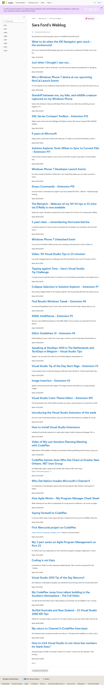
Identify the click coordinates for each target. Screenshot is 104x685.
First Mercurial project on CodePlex (54, 527)
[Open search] (95, 2)
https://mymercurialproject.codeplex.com (46, 532)
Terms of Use (71, 684)
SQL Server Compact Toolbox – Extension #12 (60, 116)
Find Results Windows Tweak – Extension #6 (59, 301)
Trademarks (80, 684)
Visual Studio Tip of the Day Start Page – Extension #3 (65, 366)
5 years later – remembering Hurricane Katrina (60, 222)
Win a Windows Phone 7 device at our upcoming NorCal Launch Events (62, 78)
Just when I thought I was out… (51, 62)
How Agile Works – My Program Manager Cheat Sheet (65, 498)
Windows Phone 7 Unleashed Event (53, 239)
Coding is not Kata (43, 560)
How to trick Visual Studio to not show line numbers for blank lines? (64, 644)
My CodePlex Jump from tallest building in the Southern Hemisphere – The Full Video (61, 593)
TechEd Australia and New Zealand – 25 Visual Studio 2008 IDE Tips (64, 612)
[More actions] (97, 18)
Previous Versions (17, 684)
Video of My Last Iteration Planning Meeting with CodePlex (59, 443)
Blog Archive (42, 18)
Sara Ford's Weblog (55, 18)
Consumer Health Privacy (55, 684)
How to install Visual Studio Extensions (56, 427)
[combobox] (13, 21)
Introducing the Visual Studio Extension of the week (64, 412)
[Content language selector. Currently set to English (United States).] (11, 679)
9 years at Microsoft (44, 133)
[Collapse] (24, 17)
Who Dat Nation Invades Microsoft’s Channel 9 (61, 481)
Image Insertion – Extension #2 (51, 380)
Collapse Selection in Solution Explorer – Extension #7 (65, 286)
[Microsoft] (3, 2)
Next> (34, 663)
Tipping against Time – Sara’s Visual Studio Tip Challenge (58, 270)
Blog (26, 684)
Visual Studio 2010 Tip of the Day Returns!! (58, 577)
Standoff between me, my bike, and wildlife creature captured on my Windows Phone (64, 96)
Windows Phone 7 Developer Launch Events (59, 169)
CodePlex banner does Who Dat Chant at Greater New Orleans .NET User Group (65, 461)
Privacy (42, 684)
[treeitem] (13, 25)
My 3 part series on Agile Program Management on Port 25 (64, 543)
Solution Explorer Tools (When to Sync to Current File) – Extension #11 (65, 149)
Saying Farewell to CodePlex (49, 513)
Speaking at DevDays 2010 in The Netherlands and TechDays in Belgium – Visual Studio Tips (63, 349)
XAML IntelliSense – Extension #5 (52, 316)
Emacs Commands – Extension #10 (53, 186)
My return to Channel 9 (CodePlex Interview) (59, 628)
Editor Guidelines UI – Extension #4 (53, 333)
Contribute (34, 684)
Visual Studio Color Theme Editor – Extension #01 (62, 398)
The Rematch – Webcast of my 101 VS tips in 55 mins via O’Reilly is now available (64, 205)
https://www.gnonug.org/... (41, 471)
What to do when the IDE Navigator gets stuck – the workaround (62, 43)
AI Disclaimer (5, 684)
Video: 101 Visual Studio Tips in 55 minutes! (58, 254)
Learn (33, 18)
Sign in (100, 2)
